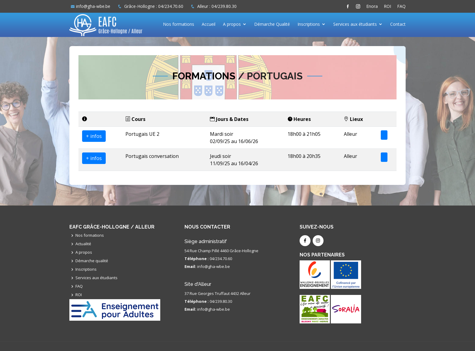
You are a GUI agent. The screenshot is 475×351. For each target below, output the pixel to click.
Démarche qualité (91, 261)
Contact (398, 24)
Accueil (208, 24)
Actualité (83, 244)
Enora (372, 6)
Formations (203, 76)
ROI (387, 6)
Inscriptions (308, 24)
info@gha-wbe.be (93, 6)
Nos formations (178, 24)
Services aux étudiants (355, 24)
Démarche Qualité (272, 24)
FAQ (401, 6)
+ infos (94, 136)
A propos (232, 24)
